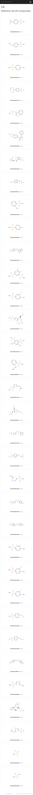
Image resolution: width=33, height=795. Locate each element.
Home (18, 793)
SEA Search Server (6, 1)
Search (21, 793)
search (21, 31)
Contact (29, 793)
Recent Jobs (25, 793)
